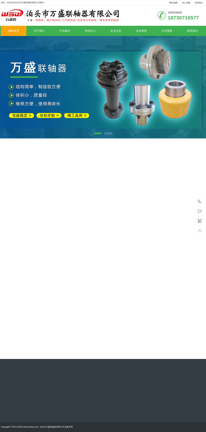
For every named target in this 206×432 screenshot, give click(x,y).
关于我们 (43, 30)
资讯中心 (94, 30)
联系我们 (199, 3)
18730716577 (199, 201)
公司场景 (170, 30)
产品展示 (68, 30)
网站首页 (13, 30)
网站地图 (173, 3)
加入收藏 (186, 3)
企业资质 (145, 30)
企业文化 (119, 30)
